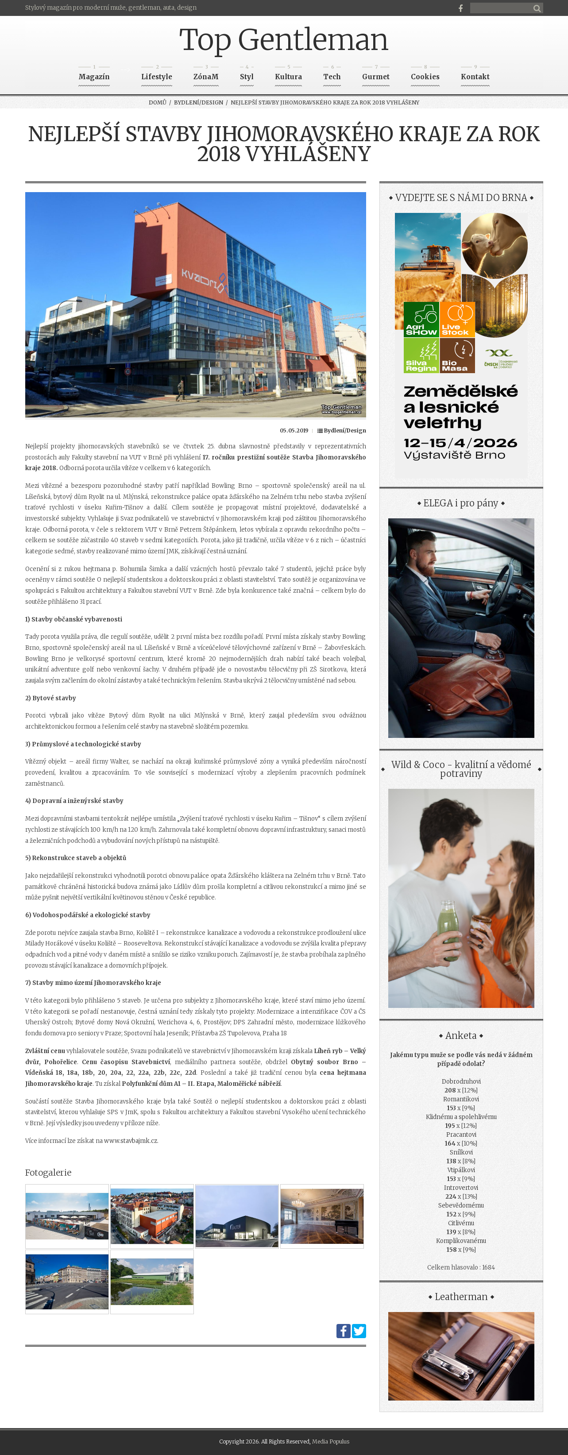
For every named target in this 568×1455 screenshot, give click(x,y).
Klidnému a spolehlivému (461, 1117)
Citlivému (461, 1223)
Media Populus (330, 1441)
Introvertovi (461, 1188)
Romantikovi (461, 1099)
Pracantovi (461, 1135)
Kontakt (475, 74)
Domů (157, 102)
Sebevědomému (461, 1205)
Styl (247, 74)
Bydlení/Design (198, 102)
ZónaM (206, 74)
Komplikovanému (461, 1241)
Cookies (425, 74)
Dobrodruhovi (461, 1081)
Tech (332, 74)
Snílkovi (461, 1152)
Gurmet (376, 74)
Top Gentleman (284, 40)
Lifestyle (156, 74)
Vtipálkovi (461, 1170)
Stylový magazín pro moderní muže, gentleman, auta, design (111, 8)
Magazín (94, 74)
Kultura (288, 74)
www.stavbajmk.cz (130, 1141)
